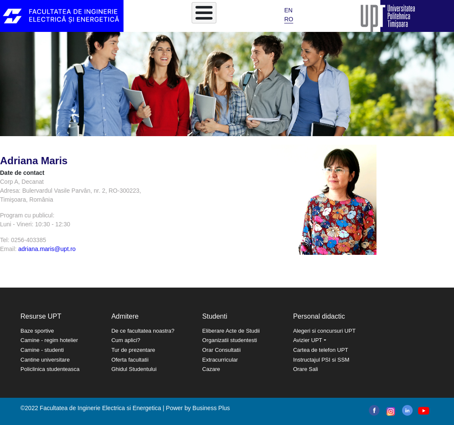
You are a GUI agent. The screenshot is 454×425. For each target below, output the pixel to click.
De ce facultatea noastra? (142, 331)
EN (288, 10)
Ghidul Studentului (133, 369)
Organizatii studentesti (229, 340)
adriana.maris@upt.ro (47, 248)
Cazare (211, 369)
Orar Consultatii (221, 350)
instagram (390, 411)
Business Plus (211, 408)
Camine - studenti (42, 350)
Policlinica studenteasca (50, 369)
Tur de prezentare (133, 350)
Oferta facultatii (129, 360)
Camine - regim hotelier (49, 340)
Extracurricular (220, 360)
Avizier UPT (307, 340)
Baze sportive (37, 331)
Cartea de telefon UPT (320, 350)
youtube (423, 410)
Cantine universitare (45, 360)
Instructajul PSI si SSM (321, 360)
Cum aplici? (125, 340)
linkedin (407, 410)
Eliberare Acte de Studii (231, 331)
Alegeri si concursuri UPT (324, 331)
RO (288, 19)
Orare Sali (305, 369)
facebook (374, 410)
